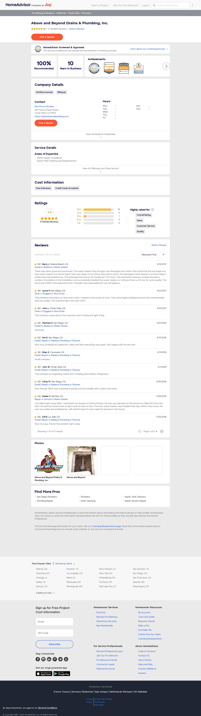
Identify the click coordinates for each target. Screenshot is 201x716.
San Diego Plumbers (47, 497)
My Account (144, 612)
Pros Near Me (144, 630)
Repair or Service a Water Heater (51, 399)
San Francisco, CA (142, 577)
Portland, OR (105, 582)
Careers (142, 673)
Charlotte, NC (43, 573)
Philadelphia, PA (107, 577)
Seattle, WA (139, 582)
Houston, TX (72, 569)
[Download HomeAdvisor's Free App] (44, 673)
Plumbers (85, 497)
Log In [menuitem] (145, 5)
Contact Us (144, 655)
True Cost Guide (146, 617)
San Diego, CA (140, 573)
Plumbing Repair (45, 501)
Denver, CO (41, 586)
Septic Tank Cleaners (135, 497)
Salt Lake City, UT (107, 586)
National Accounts (105, 669)
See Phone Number (44, 106)
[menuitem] (28, 4)
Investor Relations (147, 669)
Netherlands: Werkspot (121, 691)
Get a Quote (47, 37)
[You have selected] (152, 254)
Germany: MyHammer (82, 691)
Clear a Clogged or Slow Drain (50, 293)
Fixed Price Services (106, 621)
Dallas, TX (40, 582)
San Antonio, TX (141, 569)
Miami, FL (71, 577)
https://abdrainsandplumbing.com (52, 116)
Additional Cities (45, 593)
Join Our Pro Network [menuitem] (125, 5)
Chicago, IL (41, 577)
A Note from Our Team (149, 634)
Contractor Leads (105, 664)
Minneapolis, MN (74, 586)
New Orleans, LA (107, 569)
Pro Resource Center (106, 660)
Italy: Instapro (101, 691)
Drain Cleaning (88, 501)
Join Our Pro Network (107, 655)
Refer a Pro (143, 625)
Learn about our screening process (149, 49)
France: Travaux (62, 691)
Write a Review (76, 29)
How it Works (144, 660)
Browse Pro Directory (107, 617)
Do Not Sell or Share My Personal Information (103, 702)
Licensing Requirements (150, 638)
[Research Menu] (192, 5)
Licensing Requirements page (106, 526)
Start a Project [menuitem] (99, 5)
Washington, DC (141, 586)
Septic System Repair (135, 501)
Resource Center (146, 621)
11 (57, 29)
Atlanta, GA (41, 569)
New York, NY (105, 573)
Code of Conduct (147, 651)
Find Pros (101, 612)
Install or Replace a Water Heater (51, 267)
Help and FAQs (145, 664)
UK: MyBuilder (140, 691)
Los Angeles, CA (74, 573)
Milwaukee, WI (73, 582)
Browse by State (65, 563)
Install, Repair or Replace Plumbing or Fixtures (57, 340)
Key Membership (104, 625)
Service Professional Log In (109, 651)
